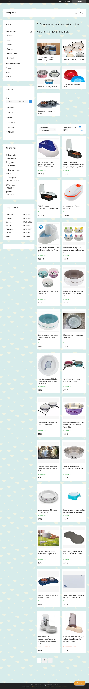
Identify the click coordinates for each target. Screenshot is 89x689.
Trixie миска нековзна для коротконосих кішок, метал (73, 467)
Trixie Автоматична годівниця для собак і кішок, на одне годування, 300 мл (73, 165)
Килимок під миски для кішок (46, 112)
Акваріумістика (12, 53)
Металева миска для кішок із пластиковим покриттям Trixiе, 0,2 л (74, 425)
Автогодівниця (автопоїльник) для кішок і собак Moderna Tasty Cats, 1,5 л (47, 640)
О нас (8, 72)
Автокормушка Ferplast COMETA (71, 207)
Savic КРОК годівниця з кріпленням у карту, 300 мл (47, 553)
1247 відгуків (66, 1)
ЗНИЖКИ (10, 58)
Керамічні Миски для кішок (74, 60)
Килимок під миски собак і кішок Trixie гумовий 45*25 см (73, 554)
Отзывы (8, 68)
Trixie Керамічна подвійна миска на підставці (72, 380)
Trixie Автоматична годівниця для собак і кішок (48, 207)
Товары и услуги (11, 31)
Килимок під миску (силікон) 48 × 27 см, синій (48, 596)
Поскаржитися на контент (40, 687)
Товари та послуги (46, 24)
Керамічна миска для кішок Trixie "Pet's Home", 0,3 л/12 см (48, 337)
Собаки (10, 36)
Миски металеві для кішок (48, 87)
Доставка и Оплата (13, 63)
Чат (80, 683)
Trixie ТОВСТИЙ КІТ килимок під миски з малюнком (73, 596)
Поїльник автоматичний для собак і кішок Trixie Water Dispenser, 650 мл (73, 639)
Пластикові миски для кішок (72, 85)
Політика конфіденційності (58, 687)
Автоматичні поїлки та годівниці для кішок (46, 59)
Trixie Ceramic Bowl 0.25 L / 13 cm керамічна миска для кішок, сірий (48, 381)
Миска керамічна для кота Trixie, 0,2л (73, 336)
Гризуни (10, 49)
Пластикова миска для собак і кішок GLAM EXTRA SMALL (74, 511)
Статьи (8, 77)
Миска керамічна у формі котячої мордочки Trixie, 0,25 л (73, 250)
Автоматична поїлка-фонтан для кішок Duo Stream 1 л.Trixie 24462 (46, 165)
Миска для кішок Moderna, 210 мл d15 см (47, 511)
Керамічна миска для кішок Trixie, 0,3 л (48, 293)
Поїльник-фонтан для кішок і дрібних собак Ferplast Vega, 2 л (48, 250)
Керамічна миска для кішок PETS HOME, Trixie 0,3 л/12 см (73, 294)
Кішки (57, 24)
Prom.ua (55, 685)
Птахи (9, 45)
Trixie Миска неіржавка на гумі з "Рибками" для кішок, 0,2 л (48, 468)
